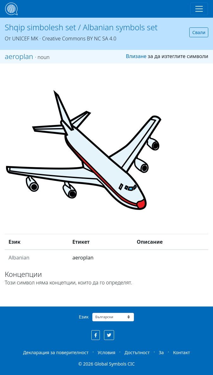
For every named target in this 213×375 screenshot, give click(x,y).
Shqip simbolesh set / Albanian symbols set (81, 27)
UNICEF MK (25, 38)
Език (84, 317)
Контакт (181, 352)
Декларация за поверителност (55, 352)
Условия (106, 352)
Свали (198, 32)
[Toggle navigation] (199, 9)
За (161, 352)
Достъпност (137, 352)
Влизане (136, 56)
